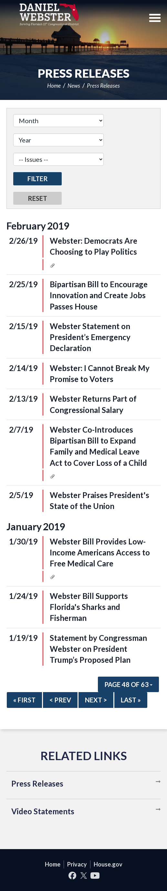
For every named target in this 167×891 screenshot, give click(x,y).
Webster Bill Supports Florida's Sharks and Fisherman (89, 607)
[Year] (58, 139)
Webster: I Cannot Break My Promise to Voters (100, 373)
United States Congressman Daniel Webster (49, 14)
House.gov (108, 864)
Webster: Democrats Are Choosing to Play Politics (93, 246)
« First (24, 700)
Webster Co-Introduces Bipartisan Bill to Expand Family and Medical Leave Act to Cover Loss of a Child (98, 446)
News (74, 85)
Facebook (72, 876)
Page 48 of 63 (128, 684)
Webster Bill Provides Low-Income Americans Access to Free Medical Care (100, 552)
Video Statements (42, 811)
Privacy (77, 864)
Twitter (83, 876)
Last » (131, 700)
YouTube (94, 876)
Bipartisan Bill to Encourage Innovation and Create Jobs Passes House (99, 295)
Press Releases (103, 85)
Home (54, 85)
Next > (96, 700)
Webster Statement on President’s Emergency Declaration (90, 337)
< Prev (60, 700)
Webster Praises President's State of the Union (99, 500)
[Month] (58, 120)
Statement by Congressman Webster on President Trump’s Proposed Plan (98, 649)
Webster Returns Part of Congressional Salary (93, 404)
